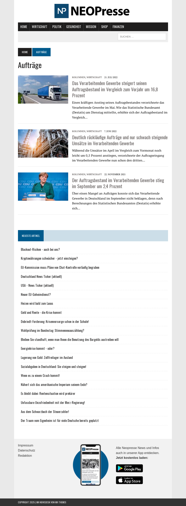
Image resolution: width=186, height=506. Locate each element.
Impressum (25, 445)
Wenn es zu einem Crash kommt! (40, 375)
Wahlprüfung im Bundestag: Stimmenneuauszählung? (52, 330)
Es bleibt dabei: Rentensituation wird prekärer (48, 393)
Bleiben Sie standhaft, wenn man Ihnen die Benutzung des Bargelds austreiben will (70, 339)
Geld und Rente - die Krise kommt (41, 312)
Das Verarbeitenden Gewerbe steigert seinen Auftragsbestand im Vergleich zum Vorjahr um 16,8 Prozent (115, 88)
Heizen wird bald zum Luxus (37, 303)
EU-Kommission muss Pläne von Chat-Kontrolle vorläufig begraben (60, 267)
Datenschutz (26, 450)
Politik (56, 26)
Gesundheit (73, 26)
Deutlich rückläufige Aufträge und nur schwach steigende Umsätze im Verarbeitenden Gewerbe (120, 140)
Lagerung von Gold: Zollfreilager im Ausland (47, 357)
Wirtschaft (39, 26)
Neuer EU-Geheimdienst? (36, 294)
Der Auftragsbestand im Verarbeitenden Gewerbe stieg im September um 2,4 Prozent (118, 183)
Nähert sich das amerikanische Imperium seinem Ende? (54, 384)
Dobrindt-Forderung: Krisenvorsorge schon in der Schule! (55, 321)
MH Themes (60, 502)
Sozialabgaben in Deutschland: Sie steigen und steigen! (53, 366)
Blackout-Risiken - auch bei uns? (40, 249)
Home (23, 26)
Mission (91, 26)
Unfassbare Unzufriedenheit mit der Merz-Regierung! (53, 402)
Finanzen (118, 26)
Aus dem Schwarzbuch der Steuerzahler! (45, 411)
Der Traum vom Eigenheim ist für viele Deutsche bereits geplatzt (60, 420)
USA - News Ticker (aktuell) (37, 285)
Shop (104, 26)
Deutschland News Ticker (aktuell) (41, 276)
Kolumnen (78, 77)
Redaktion (25, 455)
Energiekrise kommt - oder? (37, 348)
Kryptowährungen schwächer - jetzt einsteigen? (49, 258)
